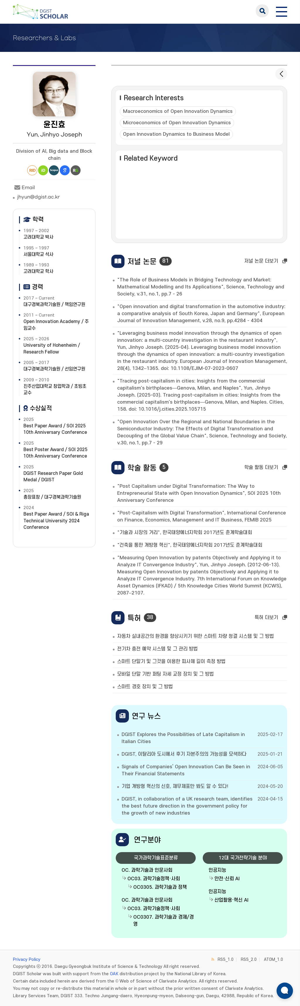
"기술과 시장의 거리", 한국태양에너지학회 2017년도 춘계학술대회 (184, 532)
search (262, 10)
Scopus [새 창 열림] (54, 170)
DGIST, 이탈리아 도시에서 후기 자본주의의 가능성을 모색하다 (184, 754)
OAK (114, 973)
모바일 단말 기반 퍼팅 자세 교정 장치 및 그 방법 (165, 674)
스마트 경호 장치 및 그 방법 (145, 686)
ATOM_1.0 (273, 959)
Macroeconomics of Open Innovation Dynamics (178, 111)
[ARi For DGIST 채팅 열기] (285, 991)
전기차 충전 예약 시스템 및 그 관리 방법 (157, 649)
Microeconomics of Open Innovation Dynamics (177, 122)
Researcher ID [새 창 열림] (32, 170)
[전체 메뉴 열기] (281, 10)
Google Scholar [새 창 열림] (65, 170)
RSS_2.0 (249, 959)
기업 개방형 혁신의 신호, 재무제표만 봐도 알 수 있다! (175, 786)
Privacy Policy (26, 959)
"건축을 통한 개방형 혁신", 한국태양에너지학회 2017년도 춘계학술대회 (189, 545)
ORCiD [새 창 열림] (43, 170)
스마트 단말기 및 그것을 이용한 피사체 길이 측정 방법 (171, 661)
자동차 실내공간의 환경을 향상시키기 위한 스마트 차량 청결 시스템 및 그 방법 (195, 636)
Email (24, 188)
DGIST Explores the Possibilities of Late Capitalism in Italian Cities (183, 738)
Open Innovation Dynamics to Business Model (176, 134)
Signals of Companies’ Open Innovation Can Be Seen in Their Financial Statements (186, 770)
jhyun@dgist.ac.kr (38, 197)
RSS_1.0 (225, 959)
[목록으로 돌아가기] (281, 74)
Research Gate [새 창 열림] (76, 170)
